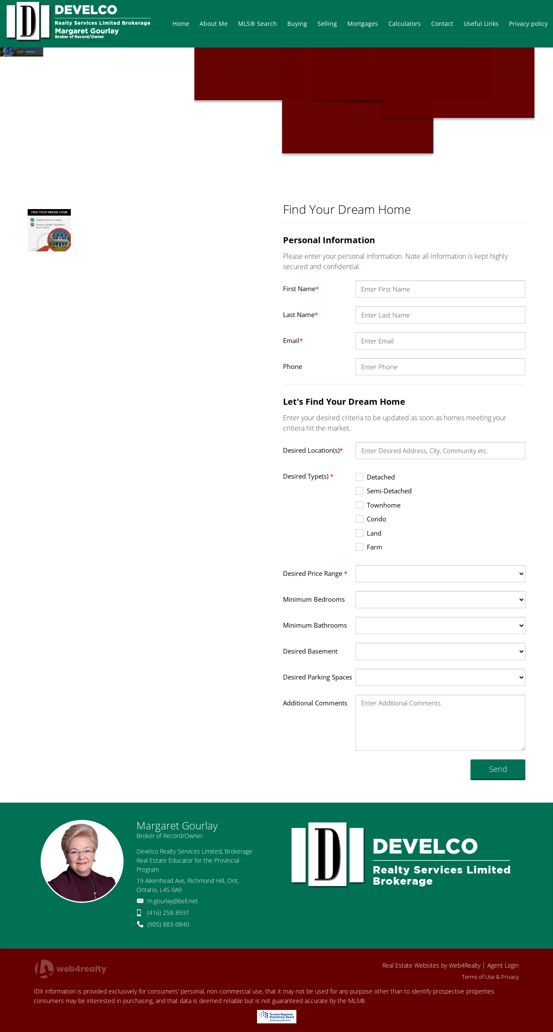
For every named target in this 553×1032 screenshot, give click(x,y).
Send (498, 769)
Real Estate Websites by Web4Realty (431, 965)
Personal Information (329, 240)
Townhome (378, 504)
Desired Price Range (315, 573)
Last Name (300, 314)
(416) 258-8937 (168, 912)
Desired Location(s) (313, 450)
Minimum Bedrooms (314, 599)
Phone (292, 366)
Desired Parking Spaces (317, 677)
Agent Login (503, 965)
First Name (301, 288)
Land (368, 532)
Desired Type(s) (308, 476)
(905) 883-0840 (168, 924)
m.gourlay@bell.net (172, 901)
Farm (369, 546)
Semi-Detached (384, 490)
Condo (371, 518)
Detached (375, 476)
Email (293, 340)
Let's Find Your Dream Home (344, 401)
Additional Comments (315, 703)
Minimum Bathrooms (315, 625)
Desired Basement (310, 651)
